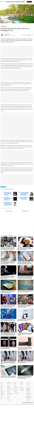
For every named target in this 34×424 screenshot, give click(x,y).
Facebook (12, 83)
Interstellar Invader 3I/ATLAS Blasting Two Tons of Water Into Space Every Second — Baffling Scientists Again (25, 396)
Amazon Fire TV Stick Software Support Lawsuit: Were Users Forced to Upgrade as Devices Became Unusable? (25, 368)
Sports (1, 416)
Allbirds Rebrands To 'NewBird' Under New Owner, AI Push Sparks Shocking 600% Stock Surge (8, 382)
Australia (21, 404)
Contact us (15, 405)
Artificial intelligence (9, 412)
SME (1, 409)
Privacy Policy (15, 408)
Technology (2, 412)
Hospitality (8, 405)
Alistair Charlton (7, 34)
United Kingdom (22, 408)
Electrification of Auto (10, 408)
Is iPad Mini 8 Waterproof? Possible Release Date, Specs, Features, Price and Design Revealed (25, 353)
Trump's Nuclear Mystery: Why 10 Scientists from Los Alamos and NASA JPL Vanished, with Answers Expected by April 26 (8, 325)
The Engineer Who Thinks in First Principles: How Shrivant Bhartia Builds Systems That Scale (24, 213)
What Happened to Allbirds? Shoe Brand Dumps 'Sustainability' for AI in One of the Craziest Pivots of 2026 (8, 282)
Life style (2, 415)
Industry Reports (9, 419)
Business (2, 408)
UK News (2, 405)
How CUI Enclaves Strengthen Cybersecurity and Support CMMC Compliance (8, 218)
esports (8, 415)
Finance (8, 409)
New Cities (8, 416)
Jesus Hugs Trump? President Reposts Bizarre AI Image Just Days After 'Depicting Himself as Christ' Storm (25, 268)
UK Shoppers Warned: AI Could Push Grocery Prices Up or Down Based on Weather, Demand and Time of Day (25, 325)
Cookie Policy (15, 409)
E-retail (8, 404)
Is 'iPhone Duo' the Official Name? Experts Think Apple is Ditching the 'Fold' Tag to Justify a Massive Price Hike (8, 311)
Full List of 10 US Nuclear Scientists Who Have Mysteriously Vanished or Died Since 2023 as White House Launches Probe (8, 268)
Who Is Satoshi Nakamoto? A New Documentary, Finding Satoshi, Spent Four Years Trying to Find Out (8, 223)
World (1, 404)
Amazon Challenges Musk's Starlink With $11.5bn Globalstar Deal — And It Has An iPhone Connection (7, 296)
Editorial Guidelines (25, 230)
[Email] (31, 35)
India (21, 405)
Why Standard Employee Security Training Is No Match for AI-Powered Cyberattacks (8, 213)
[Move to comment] (32, 35)
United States (22, 409)
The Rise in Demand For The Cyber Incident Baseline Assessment (24, 217)
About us (15, 404)
